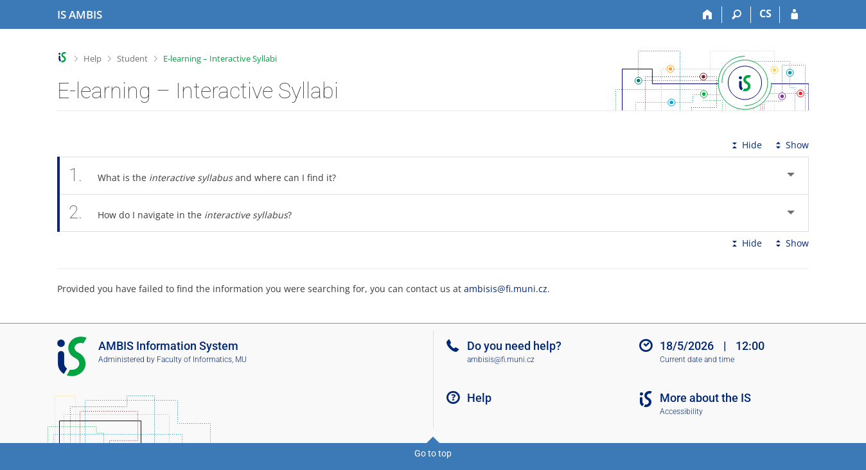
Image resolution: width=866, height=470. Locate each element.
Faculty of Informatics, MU (202, 359)
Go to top (433, 453)
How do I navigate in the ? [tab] (187, 213)
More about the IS (705, 398)
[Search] (736, 14)
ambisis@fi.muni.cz (505, 289)
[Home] (707, 14)
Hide (745, 145)
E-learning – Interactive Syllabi (220, 58)
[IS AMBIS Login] (794, 14)
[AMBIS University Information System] (79, 14)
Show (791, 145)
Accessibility (681, 411)
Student (132, 58)
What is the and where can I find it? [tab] (209, 175)
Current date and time (697, 359)
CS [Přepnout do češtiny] (765, 13)
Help (93, 58)
